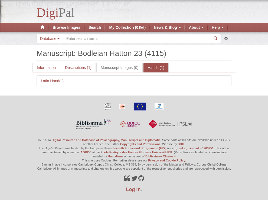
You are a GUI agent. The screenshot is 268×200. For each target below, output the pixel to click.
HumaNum (115, 156)
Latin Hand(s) (52, 81)
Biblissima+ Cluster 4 (160, 156)
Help (218, 27)
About (196, 27)
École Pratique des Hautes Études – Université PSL (137, 152)
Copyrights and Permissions (140, 144)
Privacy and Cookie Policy (166, 160)
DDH (181, 144)
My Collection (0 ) (127, 27)
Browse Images (66, 27)
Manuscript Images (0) (119, 67)
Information (46, 67)
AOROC (85, 152)
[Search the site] (136, 38)
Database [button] (50, 38)
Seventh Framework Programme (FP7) (139, 148)
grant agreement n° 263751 (195, 148)
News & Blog (167, 27)
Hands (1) (156, 67)
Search (95, 27)
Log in (133, 189)
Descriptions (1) (78, 67)
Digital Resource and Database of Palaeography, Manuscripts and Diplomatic (106, 140)
